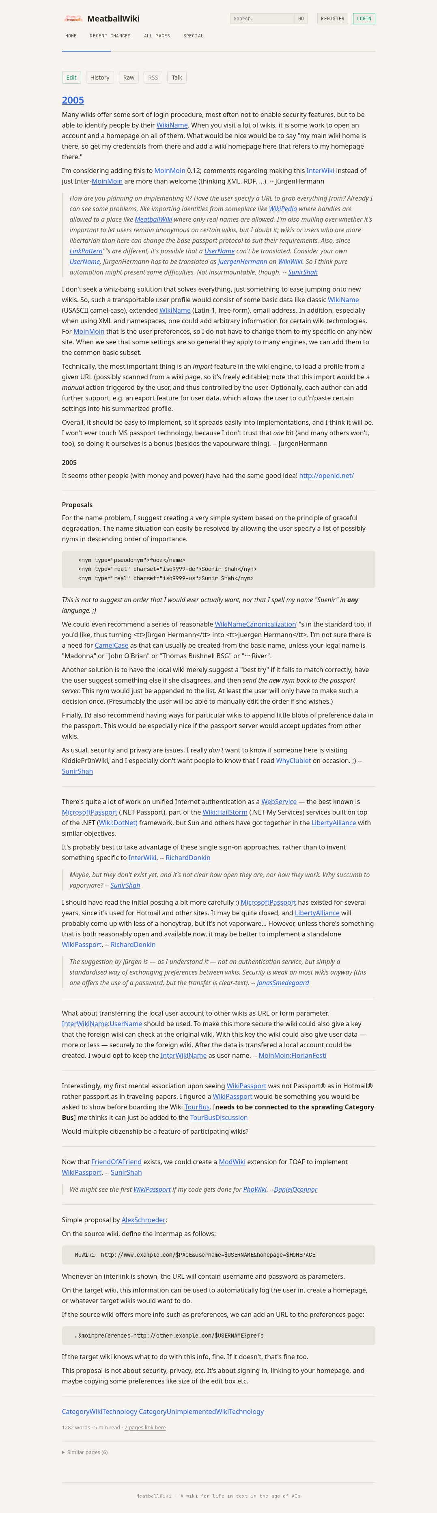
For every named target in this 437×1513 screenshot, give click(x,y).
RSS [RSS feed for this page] (153, 77)
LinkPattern (86, 250)
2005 (73, 99)
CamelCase (112, 645)
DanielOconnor (295, 1189)
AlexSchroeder (144, 1219)
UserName (220, 250)
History (100, 77)
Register (332, 18)
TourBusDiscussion (219, 1117)
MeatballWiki (101, 19)
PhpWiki (254, 1189)
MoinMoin (170, 170)
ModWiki (232, 1161)
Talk (177, 77)
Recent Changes (110, 36)
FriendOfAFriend (116, 1161)
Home (71, 36)
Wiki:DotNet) (118, 822)
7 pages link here (145, 1427)
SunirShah (303, 272)
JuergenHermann (242, 261)
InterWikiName (85, 1023)
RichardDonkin (188, 857)
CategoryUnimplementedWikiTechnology (201, 1411)
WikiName (172, 125)
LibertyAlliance (334, 822)
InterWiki (320, 170)
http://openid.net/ (326, 475)
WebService (279, 801)
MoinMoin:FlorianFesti (293, 1055)
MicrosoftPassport (90, 812)
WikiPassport (82, 944)
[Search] (262, 18)
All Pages (157, 36)
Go (301, 18)
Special (193, 36)
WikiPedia (283, 208)
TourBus (197, 1106)
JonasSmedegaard (283, 982)
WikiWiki (290, 261)
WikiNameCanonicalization (255, 624)
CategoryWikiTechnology (100, 1411)
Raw (129, 77)
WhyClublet (293, 760)
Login (364, 18)
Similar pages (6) (87, 1452)
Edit (72, 77)
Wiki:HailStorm (225, 812)
